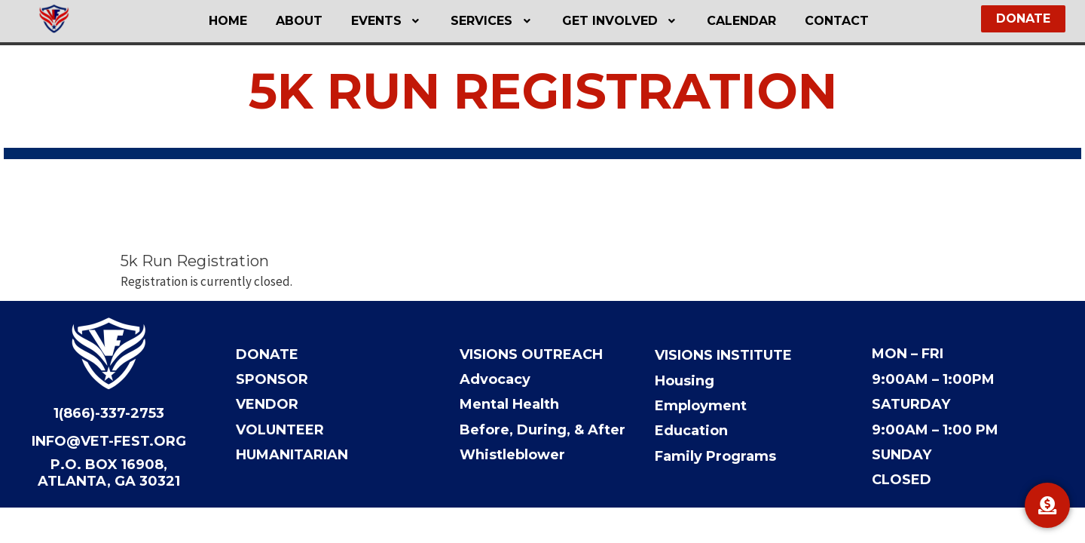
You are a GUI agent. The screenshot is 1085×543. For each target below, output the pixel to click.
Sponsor (272, 380)
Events (393, 21)
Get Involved (613, 21)
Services (492, 21)
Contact (816, 21)
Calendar (728, 21)
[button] (393, 21)
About (312, 21)
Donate (267, 355)
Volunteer (280, 430)
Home (248, 21)
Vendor (267, 405)
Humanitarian (292, 454)
